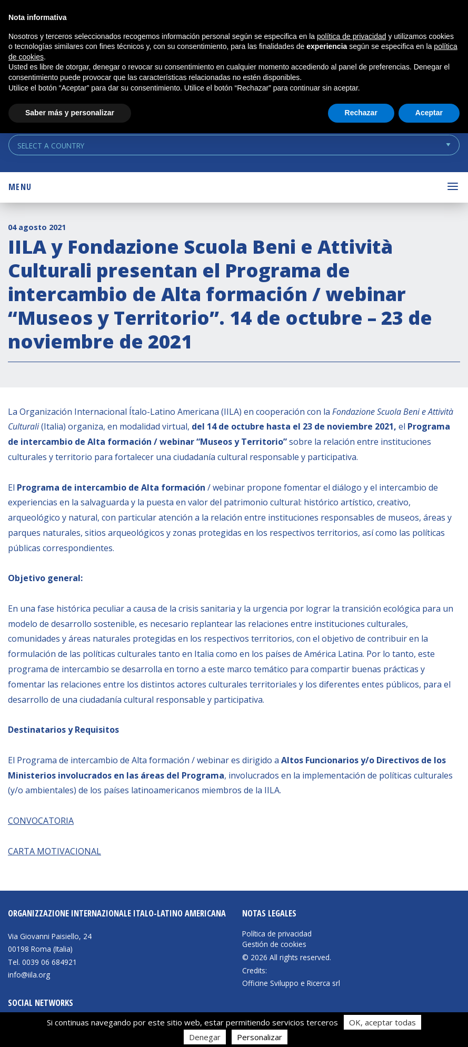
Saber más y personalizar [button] (69, 112)
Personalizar (259, 1037)
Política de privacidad (277, 934)
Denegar (205, 1037)
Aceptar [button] (429, 112)
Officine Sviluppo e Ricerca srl (291, 983)
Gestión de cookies (274, 944)
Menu (20, 187)
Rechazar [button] (361, 112)
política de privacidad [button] (351, 36)
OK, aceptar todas (382, 1022)
